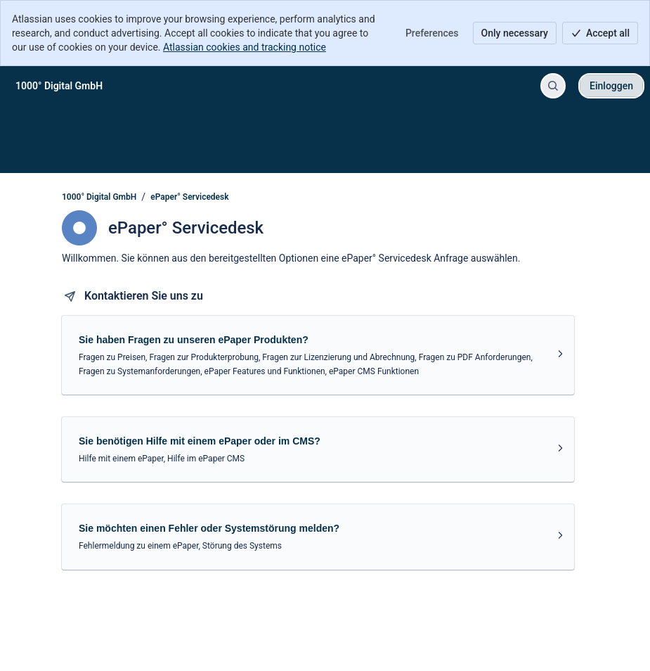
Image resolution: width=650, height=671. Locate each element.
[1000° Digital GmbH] (59, 86)
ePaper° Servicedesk (189, 197)
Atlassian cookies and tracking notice (244, 47)
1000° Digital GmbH (99, 197)
